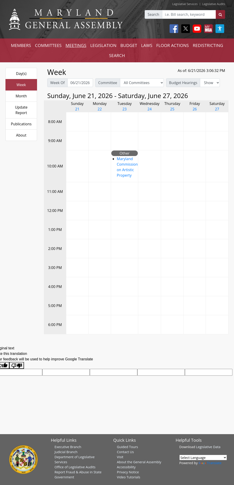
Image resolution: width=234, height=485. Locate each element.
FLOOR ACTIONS (172, 45)
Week (21, 84)
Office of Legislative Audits (75, 467)
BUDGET (128, 45)
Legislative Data (208, 446)
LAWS (146, 45)
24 (149, 109)
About (21, 135)
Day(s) (21, 73)
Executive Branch (68, 446)
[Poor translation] (16, 365)
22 (100, 109)
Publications (21, 123)
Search (153, 14)
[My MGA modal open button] (207, 28)
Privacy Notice (128, 472)
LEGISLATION (103, 45)
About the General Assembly (139, 462)
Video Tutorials (128, 477)
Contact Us (125, 451)
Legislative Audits (213, 4)
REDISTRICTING (208, 45)
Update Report (21, 110)
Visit (120, 457)
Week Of (57, 82)
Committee (107, 82)
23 (124, 109)
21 (77, 109)
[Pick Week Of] (80, 82)
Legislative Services (185, 4)
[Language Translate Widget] (203, 457)
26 (195, 109)
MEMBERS (21, 45)
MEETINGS (76, 45)
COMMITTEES (48, 45)
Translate (210, 462)
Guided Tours (127, 446)
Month (21, 96)
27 (217, 109)
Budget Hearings (183, 82)
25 (172, 109)
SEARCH (117, 55)
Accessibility (126, 467)
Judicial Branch (66, 451)
